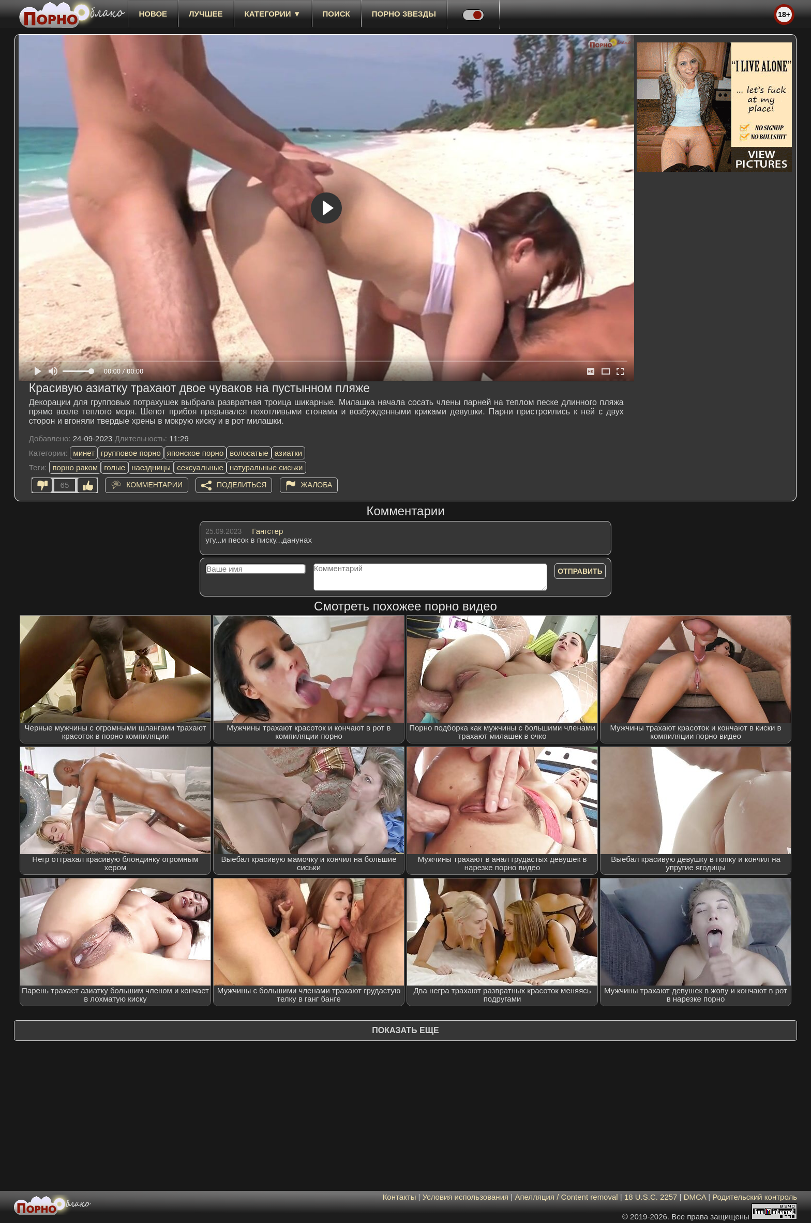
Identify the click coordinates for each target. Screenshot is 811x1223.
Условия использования (466, 1196)
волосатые (249, 453)
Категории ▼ (273, 13)
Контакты (399, 1196)
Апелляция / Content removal (566, 1196)
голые (114, 467)
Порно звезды (404, 13)
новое (153, 13)
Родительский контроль (754, 1196)
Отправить (580, 571)
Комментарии (154, 485)
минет (84, 453)
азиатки (288, 453)
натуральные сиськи (266, 467)
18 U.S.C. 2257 (651, 1196)
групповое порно (131, 453)
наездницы (151, 467)
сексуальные (200, 467)
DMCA (695, 1196)
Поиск (336, 13)
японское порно (195, 453)
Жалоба (317, 485)
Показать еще (405, 1030)
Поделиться (241, 485)
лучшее (205, 13)
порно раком (75, 467)
